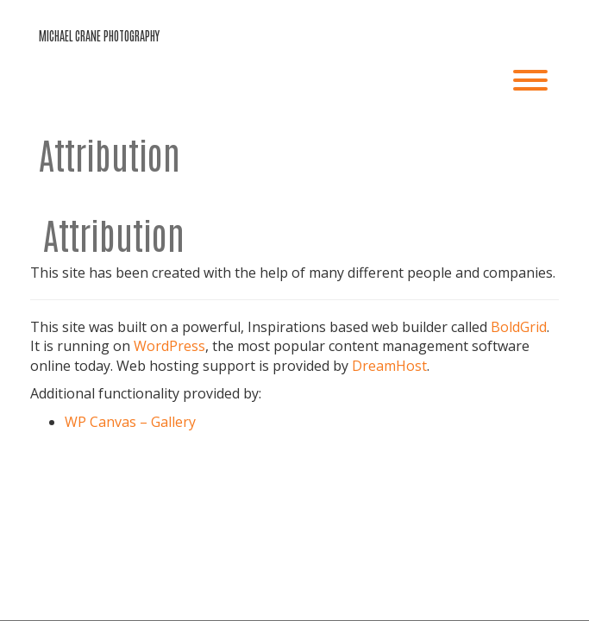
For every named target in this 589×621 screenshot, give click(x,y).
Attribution (109, 154)
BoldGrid (519, 326)
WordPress (169, 345)
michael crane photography (99, 35)
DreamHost (389, 365)
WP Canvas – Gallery (130, 421)
